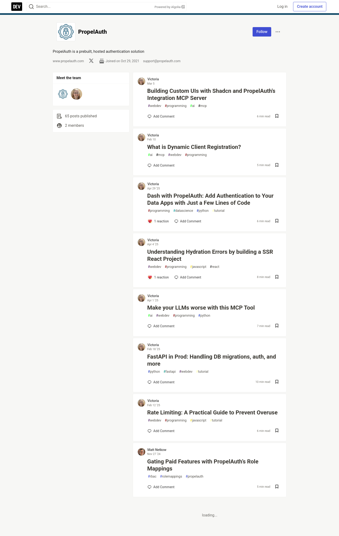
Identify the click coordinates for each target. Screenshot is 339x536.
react (214, 266)
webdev (154, 105)
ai (192, 105)
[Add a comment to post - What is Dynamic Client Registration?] (161, 165)
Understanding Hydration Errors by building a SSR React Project (210, 255)
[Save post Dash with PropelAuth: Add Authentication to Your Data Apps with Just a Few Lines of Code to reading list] (277, 221)
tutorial (218, 210)
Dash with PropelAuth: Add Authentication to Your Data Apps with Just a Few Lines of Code (210, 199)
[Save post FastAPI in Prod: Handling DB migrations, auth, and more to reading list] (277, 382)
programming (176, 105)
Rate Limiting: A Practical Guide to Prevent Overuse (212, 412)
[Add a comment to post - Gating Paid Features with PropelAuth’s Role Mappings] (161, 487)
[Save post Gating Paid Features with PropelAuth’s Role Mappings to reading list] (277, 487)
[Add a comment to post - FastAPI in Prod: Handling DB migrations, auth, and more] (161, 382)
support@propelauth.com (162, 61)
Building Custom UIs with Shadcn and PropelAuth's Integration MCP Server (211, 94)
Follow (261, 31)
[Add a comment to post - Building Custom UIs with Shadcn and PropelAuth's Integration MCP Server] (161, 116)
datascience (183, 210)
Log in (282, 6)
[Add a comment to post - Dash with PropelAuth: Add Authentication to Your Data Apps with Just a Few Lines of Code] (158, 221)
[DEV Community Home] (17, 6)
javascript (198, 266)
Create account (310, 6)
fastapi (169, 371)
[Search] (31, 6)
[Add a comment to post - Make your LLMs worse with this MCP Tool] (161, 326)
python (203, 210)
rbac (152, 476)
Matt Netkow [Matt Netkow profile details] (156, 450)
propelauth (194, 476)
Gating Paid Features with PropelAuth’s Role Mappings (202, 465)
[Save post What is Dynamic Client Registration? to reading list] (277, 165)
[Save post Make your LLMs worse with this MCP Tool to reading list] (277, 326)
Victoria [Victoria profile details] (153, 79)
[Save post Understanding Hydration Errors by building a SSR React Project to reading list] (277, 277)
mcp (202, 105)
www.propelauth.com (68, 61)
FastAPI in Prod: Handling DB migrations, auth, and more (211, 360)
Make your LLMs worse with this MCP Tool (201, 307)
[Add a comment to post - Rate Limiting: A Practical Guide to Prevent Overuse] (161, 431)
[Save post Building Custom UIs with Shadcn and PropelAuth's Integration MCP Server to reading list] (277, 116)
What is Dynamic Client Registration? (194, 147)
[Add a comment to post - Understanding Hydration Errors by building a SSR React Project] (158, 277)
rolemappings (171, 476)
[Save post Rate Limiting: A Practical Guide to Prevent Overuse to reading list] (277, 431)
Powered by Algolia (169, 7)
